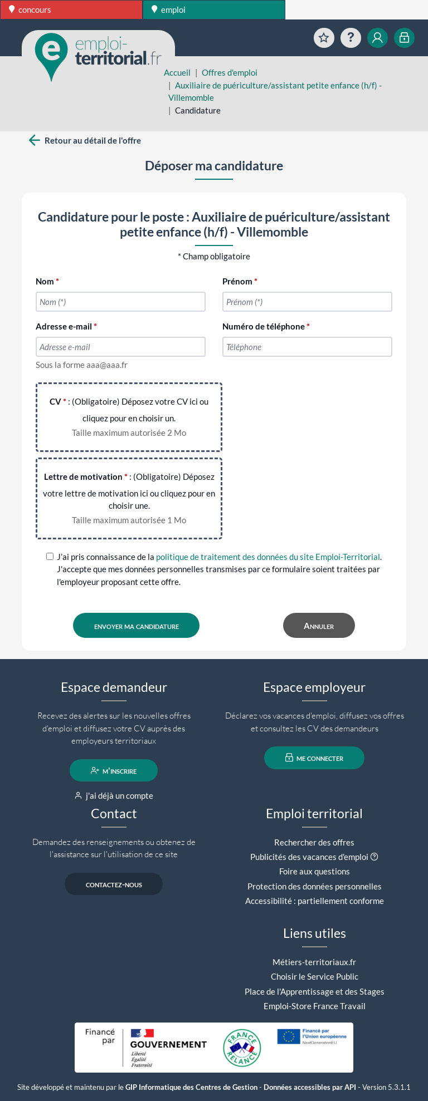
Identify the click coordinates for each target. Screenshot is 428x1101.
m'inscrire (114, 770)
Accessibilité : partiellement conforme (314, 901)
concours (30, 9)
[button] (374, 857)
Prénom (237, 281)
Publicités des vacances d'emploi (309, 857)
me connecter (314, 758)
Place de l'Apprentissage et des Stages (315, 991)
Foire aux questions (314, 871)
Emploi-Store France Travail (315, 1006)
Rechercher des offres (314, 842)
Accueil (177, 72)
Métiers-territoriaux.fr (314, 962)
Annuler (319, 626)
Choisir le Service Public (314, 976)
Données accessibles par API (310, 1087)
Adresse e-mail (64, 326)
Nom (45, 281)
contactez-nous (114, 884)
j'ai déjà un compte (114, 795)
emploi (169, 9)
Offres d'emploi (229, 72)
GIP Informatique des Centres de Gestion (191, 1087)
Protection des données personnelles (314, 886)
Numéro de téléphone (263, 326)
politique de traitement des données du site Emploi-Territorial (268, 557)
